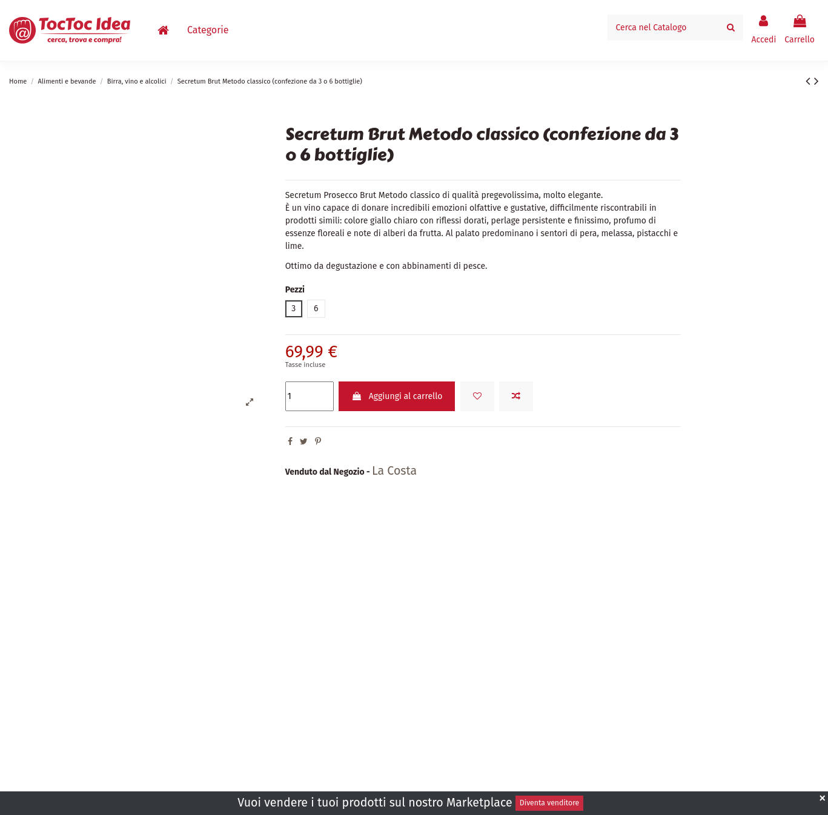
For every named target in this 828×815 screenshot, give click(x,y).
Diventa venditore (549, 803)
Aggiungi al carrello (396, 396)
